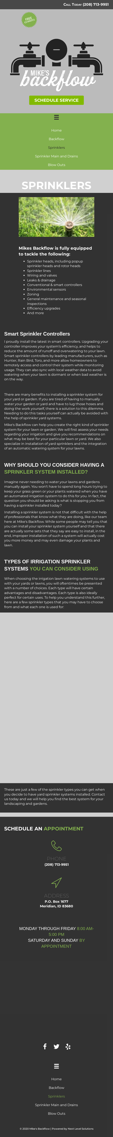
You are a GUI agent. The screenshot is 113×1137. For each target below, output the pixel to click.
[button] (56, 100)
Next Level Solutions (80, 1128)
